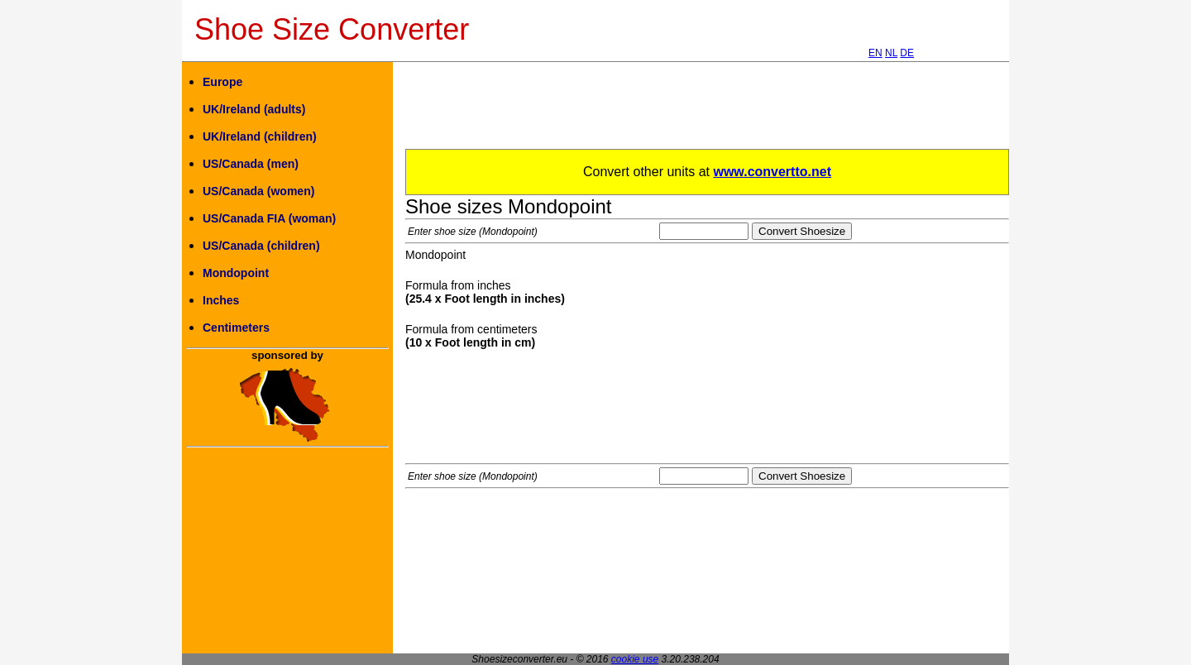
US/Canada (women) (258, 191)
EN (875, 53)
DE (907, 53)
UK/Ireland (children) (260, 136)
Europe (222, 82)
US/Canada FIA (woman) (269, 218)
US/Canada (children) (261, 245)
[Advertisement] (706, 111)
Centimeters (236, 327)
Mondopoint (236, 273)
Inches (221, 300)
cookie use (634, 659)
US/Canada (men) (251, 163)
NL (891, 53)
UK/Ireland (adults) (254, 109)
